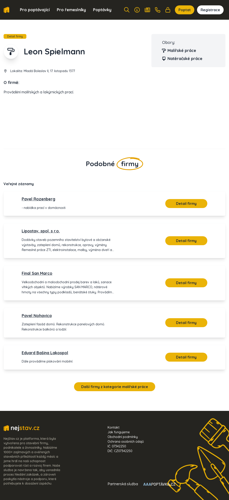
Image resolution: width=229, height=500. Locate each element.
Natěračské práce (182, 59)
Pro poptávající (35, 9)
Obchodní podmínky (123, 437)
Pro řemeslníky (71, 9)
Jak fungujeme (119, 432)
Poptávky (102, 9)
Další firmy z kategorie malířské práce (114, 386)
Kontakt (113, 427)
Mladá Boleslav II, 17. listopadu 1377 (49, 71)
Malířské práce (179, 50)
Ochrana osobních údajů (126, 442)
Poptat (184, 10)
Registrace (210, 10)
